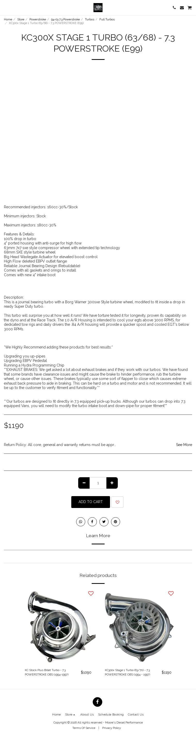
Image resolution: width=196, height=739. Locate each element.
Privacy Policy (111, 728)
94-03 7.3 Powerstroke (65, 19)
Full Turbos (107, 19)
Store (20, 19)
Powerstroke (37, 19)
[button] (5, 7)
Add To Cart (91, 502)
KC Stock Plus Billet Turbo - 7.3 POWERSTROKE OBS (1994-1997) (46, 672)
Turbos (89, 19)
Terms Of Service (83, 728)
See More (184, 445)
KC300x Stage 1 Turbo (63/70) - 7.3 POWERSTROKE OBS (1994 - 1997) (127, 672)
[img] (58, 626)
